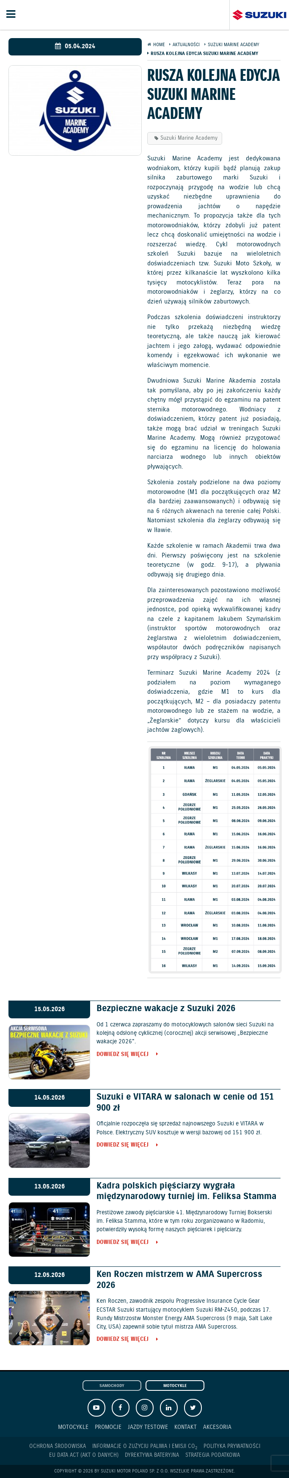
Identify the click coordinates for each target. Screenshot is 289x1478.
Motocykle (175, 1386)
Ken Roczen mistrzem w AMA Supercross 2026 (179, 1279)
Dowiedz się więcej (122, 1055)
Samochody (111, 1386)
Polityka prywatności (232, 1446)
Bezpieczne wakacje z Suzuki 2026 (165, 1009)
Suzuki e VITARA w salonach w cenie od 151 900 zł (185, 1102)
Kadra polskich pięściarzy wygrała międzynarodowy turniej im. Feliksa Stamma (186, 1191)
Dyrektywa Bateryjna (152, 1455)
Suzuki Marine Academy (188, 138)
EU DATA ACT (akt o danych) (83, 1455)
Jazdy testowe (148, 1427)
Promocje (108, 1427)
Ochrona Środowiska (57, 1446)
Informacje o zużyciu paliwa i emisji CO (144, 1446)
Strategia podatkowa (212, 1455)
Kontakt (185, 1427)
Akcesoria (217, 1427)
